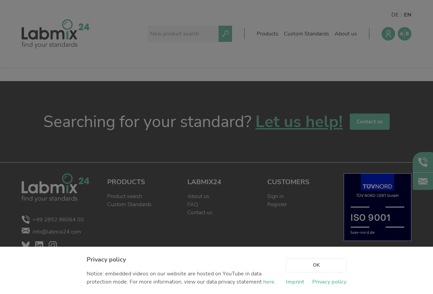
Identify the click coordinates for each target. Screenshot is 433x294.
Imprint (295, 282)
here (268, 282)
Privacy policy (329, 282)
